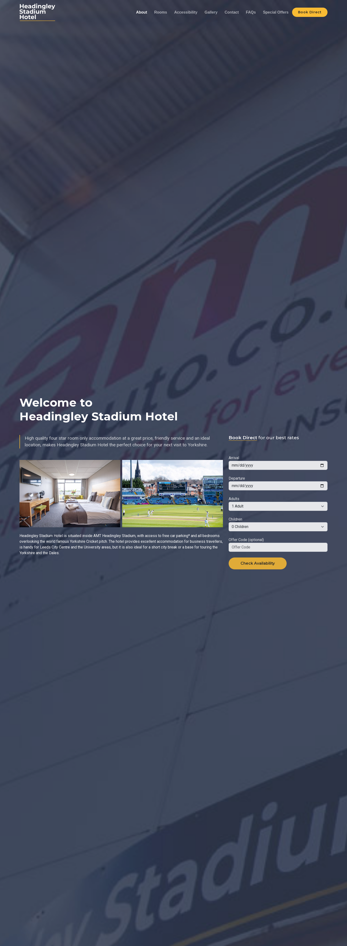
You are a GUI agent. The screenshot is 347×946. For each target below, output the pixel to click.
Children (235, 530)
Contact (232, 12)
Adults (234, 510)
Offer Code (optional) (246, 550)
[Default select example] (278, 517)
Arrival (234, 469)
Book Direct (310, 12)
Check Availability (258, 574)
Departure (237, 489)
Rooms (160, 12)
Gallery (211, 12)
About (141, 12)
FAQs (251, 12)
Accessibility (186, 12)
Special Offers (276, 12)
